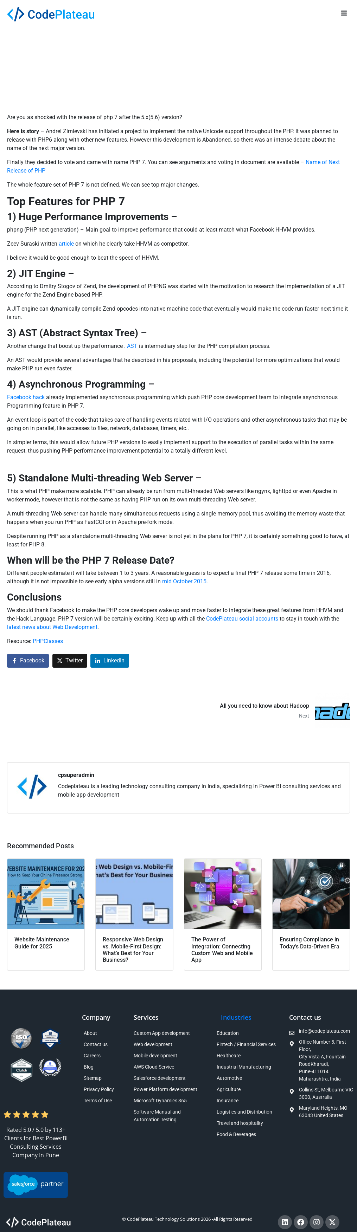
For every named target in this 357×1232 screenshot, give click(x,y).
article (67, 243)
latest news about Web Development (52, 627)
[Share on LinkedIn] (109, 661)
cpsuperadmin (76, 775)
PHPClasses (48, 641)
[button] (344, 13)
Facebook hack (26, 397)
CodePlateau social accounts (242, 618)
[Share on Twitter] (69, 661)
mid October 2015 (184, 581)
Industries (236, 1017)
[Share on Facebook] (28, 661)
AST (132, 346)
